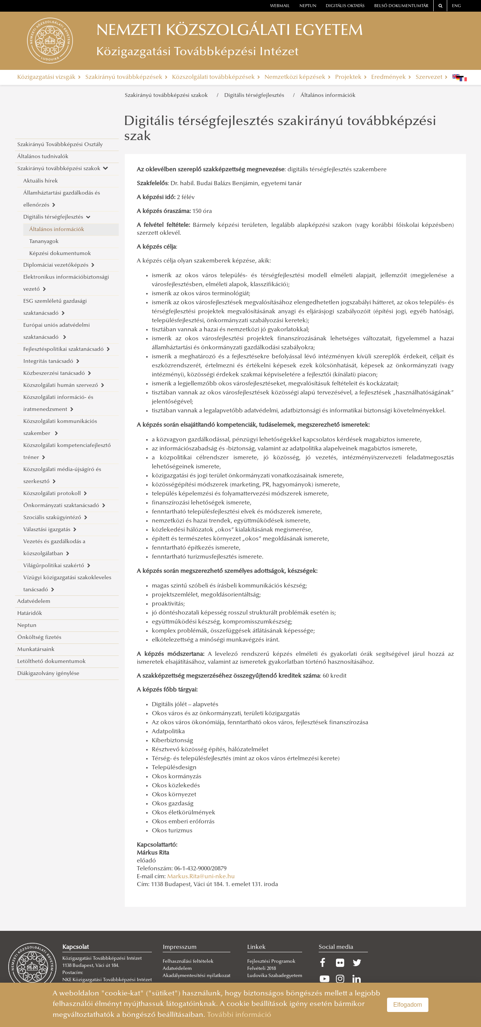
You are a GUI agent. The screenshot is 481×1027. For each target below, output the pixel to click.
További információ (239, 1015)
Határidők (29, 613)
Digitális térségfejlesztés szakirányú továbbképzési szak (280, 129)
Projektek (351, 77)
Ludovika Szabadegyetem (274, 976)
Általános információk (328, 95)
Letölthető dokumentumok (51, 662)
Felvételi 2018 (261, 969)
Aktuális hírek (40, 181)
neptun (307, 6)
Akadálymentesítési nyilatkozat (196, 976)
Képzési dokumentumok (60, 254)
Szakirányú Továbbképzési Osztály (60, 145)
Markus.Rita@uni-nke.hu (201, 877)
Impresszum (180, 947)
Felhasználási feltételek (188, 961)
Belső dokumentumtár (401, 6)
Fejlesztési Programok (271, 961)
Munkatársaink (35, 649)
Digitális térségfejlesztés (255, 95)
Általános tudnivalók (42, 157)
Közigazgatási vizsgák (49, 77)
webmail (280, 6)
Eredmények (391, 77)
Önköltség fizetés (39, 637)
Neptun (26, 625)
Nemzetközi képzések (298, 77)
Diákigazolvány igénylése (48, 674)
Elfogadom (407, 1004)
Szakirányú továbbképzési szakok (168, 95)
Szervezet (432, 77)
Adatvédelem (33, 601)
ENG (456, 6)
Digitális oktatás (345, 6)
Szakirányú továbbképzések (126, 77)
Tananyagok (44, 242)
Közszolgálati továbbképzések (216, 77)
